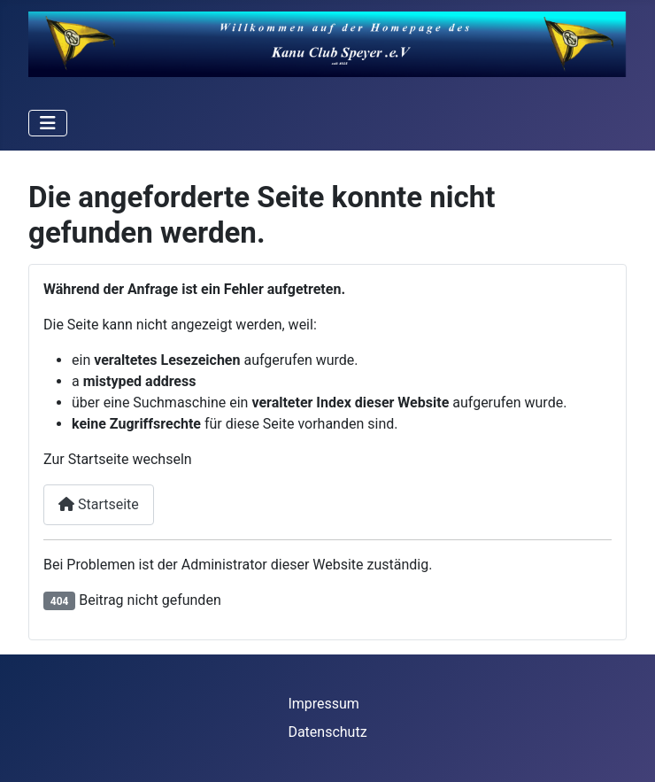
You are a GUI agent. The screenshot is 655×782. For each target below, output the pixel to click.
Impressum (323, 703)
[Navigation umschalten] (47, 123)
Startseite (98, 504)
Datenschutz (327, 732)
